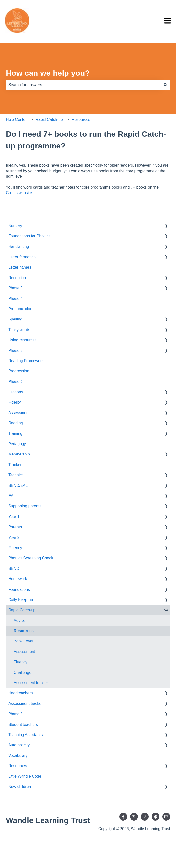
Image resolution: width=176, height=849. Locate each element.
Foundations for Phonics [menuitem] (29, 236)
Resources (81, 119)
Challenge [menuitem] (22, 672)
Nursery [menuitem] (15, 226)
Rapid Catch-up (49, 119)
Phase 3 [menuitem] (15, 714)
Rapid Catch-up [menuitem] (21, 610)
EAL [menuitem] (12, 496)
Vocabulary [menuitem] (18, 755)
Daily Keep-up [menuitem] (20, 600)
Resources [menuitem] (24, 631)
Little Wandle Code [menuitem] (24, 776)
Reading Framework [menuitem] (26, 361)
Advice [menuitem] (19, 620)
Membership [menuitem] (19, 454)
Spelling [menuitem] (15, 319)
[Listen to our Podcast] (155, 817)
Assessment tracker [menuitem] (31, 683)
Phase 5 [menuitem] (15, 288)
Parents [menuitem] (15, 527)
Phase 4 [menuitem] (15, 298)
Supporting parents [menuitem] (24, 506)
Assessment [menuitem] (19, 413)
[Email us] (166, 817)
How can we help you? (48, 73)
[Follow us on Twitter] (134, 817)
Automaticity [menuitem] (19, 745)
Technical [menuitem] (16, 475)
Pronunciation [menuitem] (20, 309)
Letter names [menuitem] (19, 267)
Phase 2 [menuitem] (15, 350)
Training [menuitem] (15, 433)
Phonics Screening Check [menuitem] (30, 558)
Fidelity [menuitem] (14, 402)
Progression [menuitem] (18, 371)
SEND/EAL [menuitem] (18, 485)
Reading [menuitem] (15, 423)
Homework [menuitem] (17, 579)
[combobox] (83, 84)
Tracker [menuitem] (15, 465)
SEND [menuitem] (13, 568)
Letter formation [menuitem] (22, 257)
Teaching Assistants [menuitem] (25, 735)
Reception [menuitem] (17, 278)
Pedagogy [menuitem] (17, 444)
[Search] (165, 84)
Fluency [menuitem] (15, 548)
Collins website (19, 193)
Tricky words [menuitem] (19, 330)
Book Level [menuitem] (23, 641)
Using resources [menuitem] (22, 340)
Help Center (16, 119)
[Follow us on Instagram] (145, 817)
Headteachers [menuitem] (20, 693)
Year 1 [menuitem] (14, 517)
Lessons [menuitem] (15, 392)
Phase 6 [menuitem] (15, 382)
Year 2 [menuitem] (14, 537)
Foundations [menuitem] (19, 589)
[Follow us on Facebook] (123, 817)
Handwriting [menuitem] (18, 247)
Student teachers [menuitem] (23, 724)
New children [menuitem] (19, 787)
